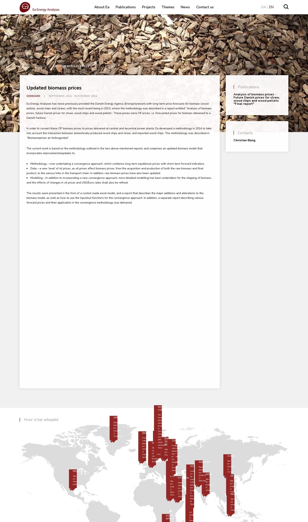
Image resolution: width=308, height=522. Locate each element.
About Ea (101, 7)
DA (263, 7)
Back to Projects (273, 66)
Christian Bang (244, 140)
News (185, 7)
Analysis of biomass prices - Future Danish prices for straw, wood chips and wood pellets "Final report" (257, 99)
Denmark (33, 96)
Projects (148, 7)
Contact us (205, 7)
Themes (168, 7)
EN (271, 7)
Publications (126, 7)
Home (28, 66)
